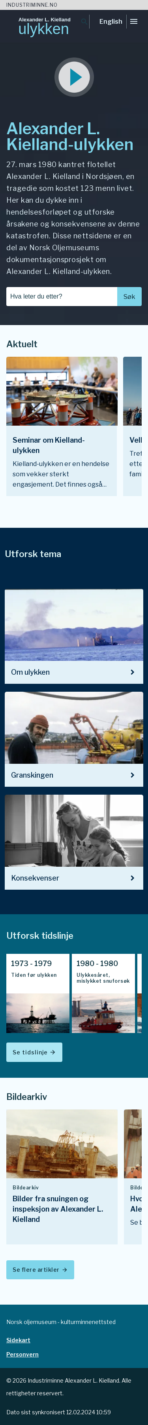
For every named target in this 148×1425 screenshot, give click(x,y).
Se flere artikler (40, 1269)
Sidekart (18, 1340)
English (110, 21)
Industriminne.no (32, 5)
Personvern (22, 1354)
